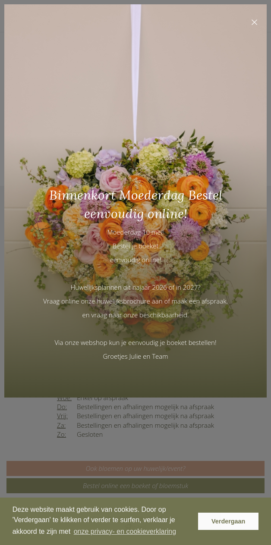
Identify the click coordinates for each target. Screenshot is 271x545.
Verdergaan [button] (228, 521)
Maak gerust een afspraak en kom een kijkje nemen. (173, 372)
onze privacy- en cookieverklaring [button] (125, 531)
